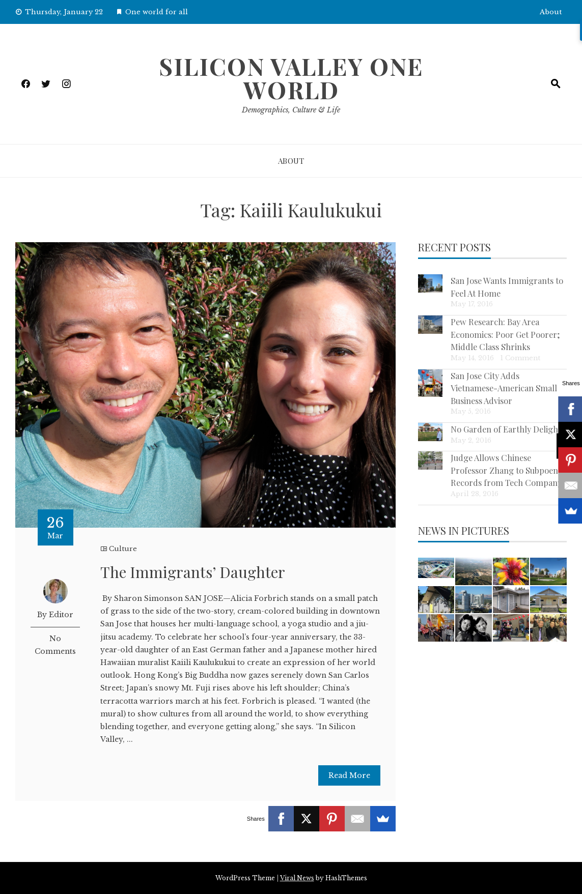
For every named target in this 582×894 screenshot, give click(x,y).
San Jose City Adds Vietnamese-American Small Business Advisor (504, 388)
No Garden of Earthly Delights (508, 429)
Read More (349, 775)
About (551, 12)
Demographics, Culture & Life (291, 109)
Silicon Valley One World (291, 77)
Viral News (297, 878)
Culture (123, 548)
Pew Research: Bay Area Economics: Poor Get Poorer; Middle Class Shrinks (505, 334)
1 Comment (520, 358)
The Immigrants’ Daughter (192, 572)
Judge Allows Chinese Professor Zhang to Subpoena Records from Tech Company (506, 470)
